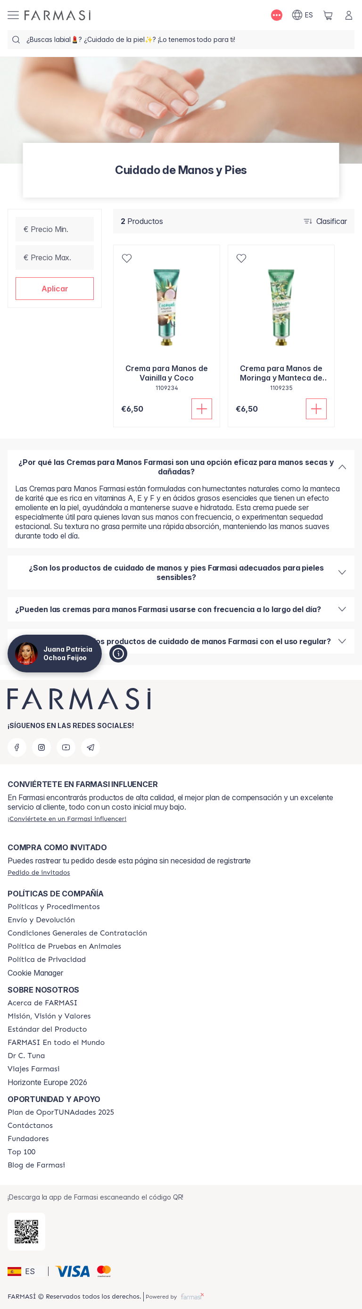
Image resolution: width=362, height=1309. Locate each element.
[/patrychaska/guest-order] (39, 872)
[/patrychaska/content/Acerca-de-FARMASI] (43, 1003)
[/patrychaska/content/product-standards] (47, 1029)
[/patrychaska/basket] (328, 15)
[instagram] (41, 747)
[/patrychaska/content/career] (33, 1069)
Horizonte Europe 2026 (47, 1082)
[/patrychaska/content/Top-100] (21, 1152)
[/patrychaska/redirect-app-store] (26, 1232)
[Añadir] (201, 408)
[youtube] (66, 747)
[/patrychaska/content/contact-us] (30, 1125)
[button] (55, 288)
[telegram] (90, 747)
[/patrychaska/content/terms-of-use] (77, 933)
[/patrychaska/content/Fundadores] (28, 1138)
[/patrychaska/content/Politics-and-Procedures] (54, 906)
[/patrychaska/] (57, 15)
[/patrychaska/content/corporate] (56, 1042)
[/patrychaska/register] (67, 818)
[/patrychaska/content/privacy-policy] (47, 959)
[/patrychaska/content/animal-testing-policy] (64, 946)
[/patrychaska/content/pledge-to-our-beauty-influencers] (26, 1055)
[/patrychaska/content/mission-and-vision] (49, 1016)
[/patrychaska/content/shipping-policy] (41, 920)
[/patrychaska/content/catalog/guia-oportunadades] (61, 1112)
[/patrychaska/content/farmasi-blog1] (36, 1165)
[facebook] (17, 747)
